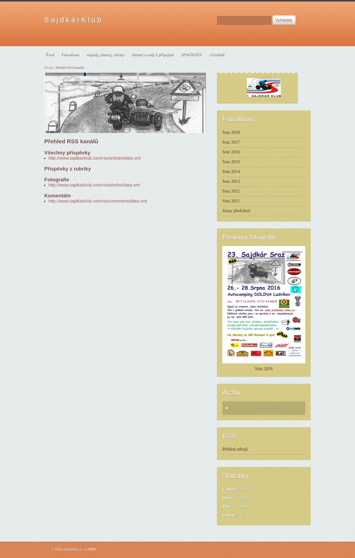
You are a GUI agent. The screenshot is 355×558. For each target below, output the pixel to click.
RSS (92, 549)
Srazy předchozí (236, 210)
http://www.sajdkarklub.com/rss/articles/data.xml (94, 158)
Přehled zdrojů (235, 449)
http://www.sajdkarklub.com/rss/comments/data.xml (97, 201)
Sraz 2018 (231, 132)
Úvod (48, 68)
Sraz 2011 (231, 201)
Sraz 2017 (231, 142)
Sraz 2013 (231, 181)
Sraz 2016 (231, 152)
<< (228, 409)
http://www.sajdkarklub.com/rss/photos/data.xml (94, 185)
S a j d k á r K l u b (72, 20)
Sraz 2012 (231, 191)
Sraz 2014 (231, 171)
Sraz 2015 (231, 161)
